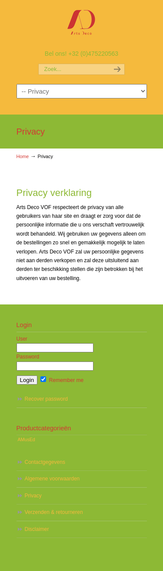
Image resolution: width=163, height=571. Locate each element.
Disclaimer (37, 529)
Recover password (46, 399)
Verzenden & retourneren (54, 512)
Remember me (61, 380)
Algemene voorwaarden (52, 479)
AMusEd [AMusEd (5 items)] (26, 439)
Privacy (33, 496)
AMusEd (82, 24)
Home (23, 156)
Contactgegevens (45, 462)
